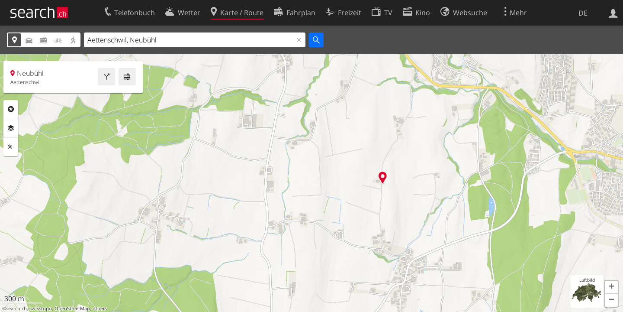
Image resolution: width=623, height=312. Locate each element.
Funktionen (10, 147)
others (100, 309)
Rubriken (10, 109)
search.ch (16, 309)
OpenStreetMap (72, 309)
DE (583, 13)
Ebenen (10, 128)
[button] (611, 287)
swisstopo (40, 309)
